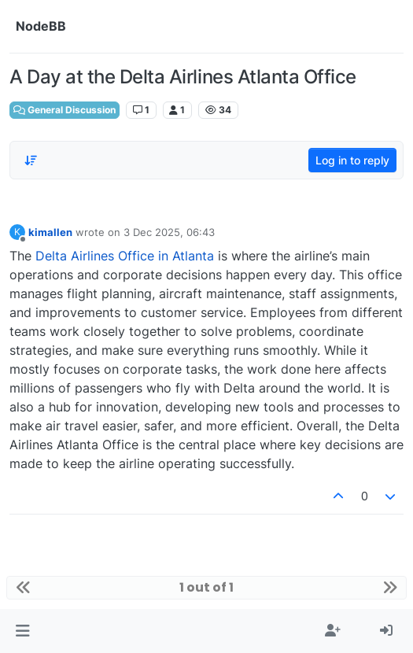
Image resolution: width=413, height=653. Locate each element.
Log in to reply (352, 160)
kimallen (50, 232)
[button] (22, 631)
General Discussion (64, 110)
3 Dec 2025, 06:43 (169, 232)
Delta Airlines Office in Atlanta (124, 256)
